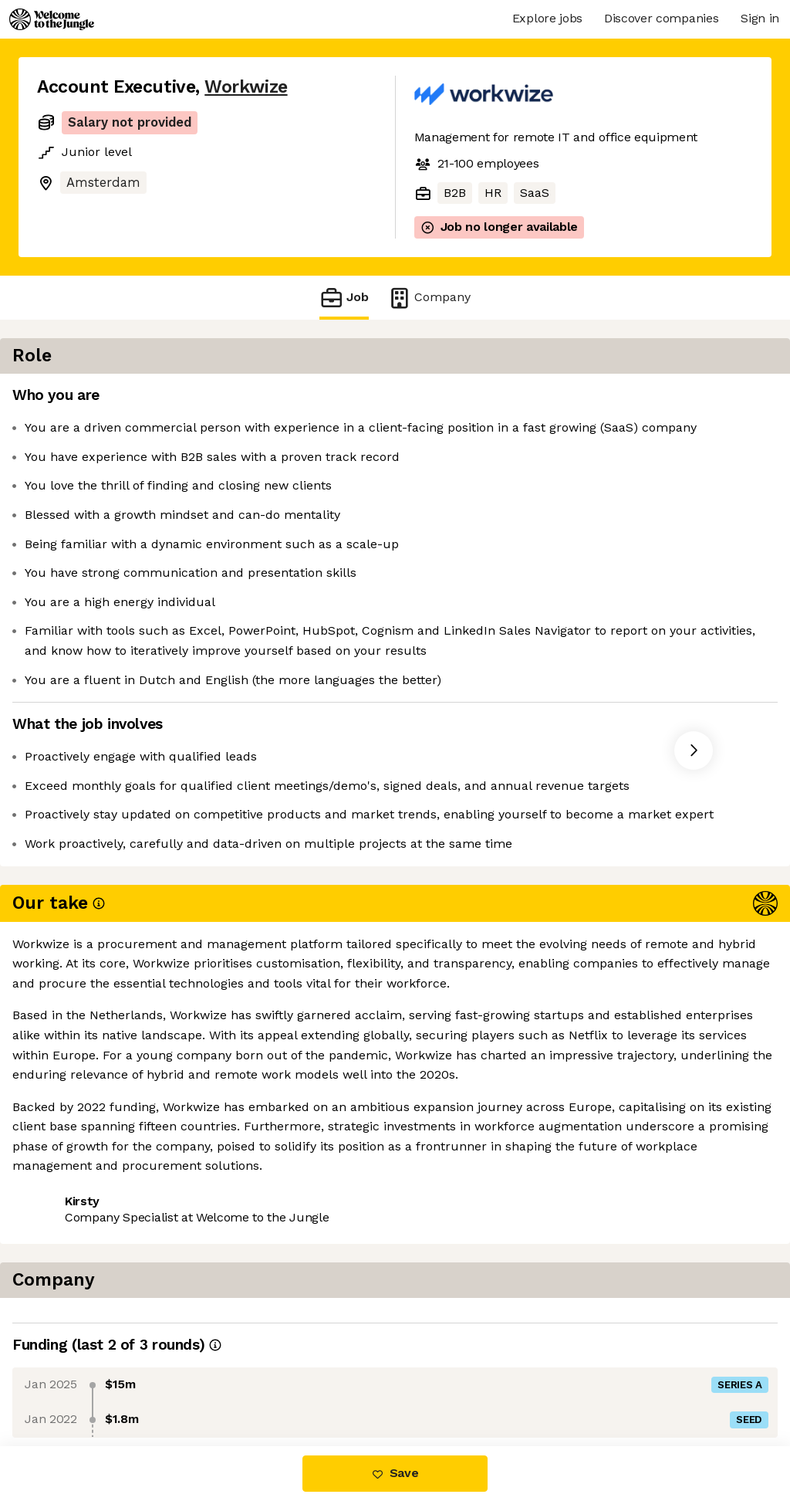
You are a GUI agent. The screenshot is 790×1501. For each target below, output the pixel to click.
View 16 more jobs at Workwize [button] (238, 1121)
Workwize (245, 86)
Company (429, 297)
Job (344, 297)
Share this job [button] (79, 1121)
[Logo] (51, 19)
